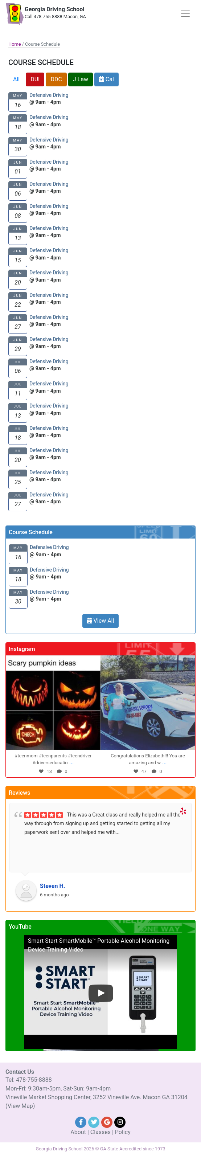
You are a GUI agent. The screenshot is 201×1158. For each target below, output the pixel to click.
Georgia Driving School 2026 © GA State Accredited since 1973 (100, 1148)
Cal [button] (106, 79)
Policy (123, 1132)
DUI (35, 79)
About (78, 1132)
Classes (100, 1132)
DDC (56, 79)
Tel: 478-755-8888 (28, 1079)
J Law (80, 79)
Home (14, 44)
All (16, 79)
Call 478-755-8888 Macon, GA (55, 16)
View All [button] (100, 620)
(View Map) (20, 1105)
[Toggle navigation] (185, 14)
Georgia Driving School (55, 9)
